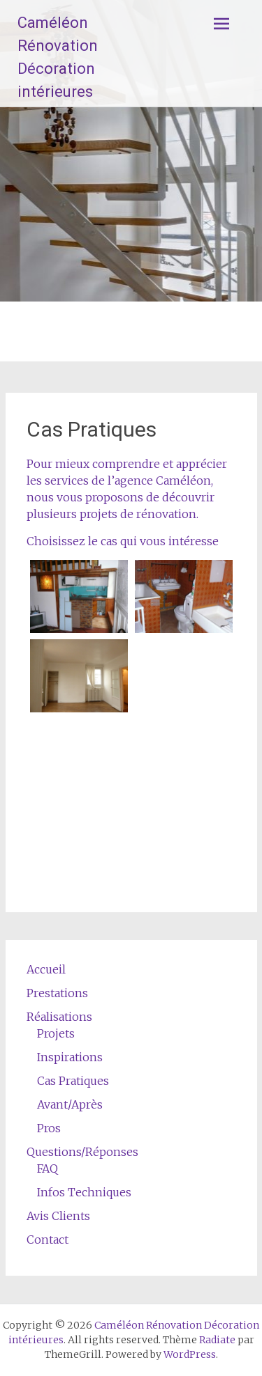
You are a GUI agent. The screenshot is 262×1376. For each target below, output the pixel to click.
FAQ (47, 1168)
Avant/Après (70, 1104)
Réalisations (59, 1017)
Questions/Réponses (82, 1152)
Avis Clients (58, 1216)
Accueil (46, 969)
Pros (49, 1128)
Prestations (57, 993)
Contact (47, 1239)
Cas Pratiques (73, 1081)
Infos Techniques (84, 1192)
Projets (56, 1033)
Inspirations (70, 1057)
